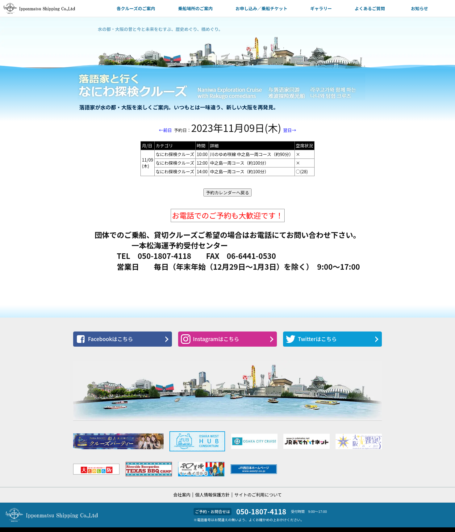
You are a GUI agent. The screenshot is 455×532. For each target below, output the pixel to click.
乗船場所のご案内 (195, 8)
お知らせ (419, 8)
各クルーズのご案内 (136, 8)
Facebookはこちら (104, 339)
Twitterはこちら (311, 339)
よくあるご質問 (370, 8)
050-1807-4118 (261, 511)
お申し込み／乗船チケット (261, 8)
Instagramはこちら (210, 339)
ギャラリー (321, 8)
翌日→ (289, 130)
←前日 (165, 130)
